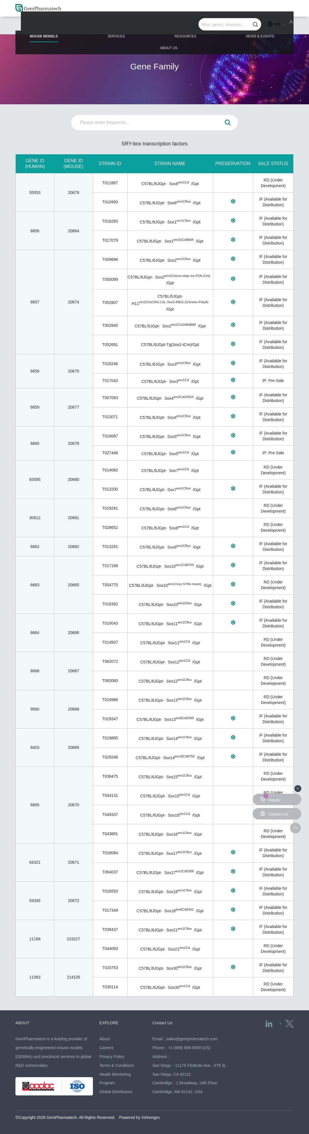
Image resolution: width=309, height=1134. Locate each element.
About (104, 1039)
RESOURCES (154, 26)
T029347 (110, 719)
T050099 (110, 279)
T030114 (110, 987)
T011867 (110, 183)
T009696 (110, 259)
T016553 (110, 891)
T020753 (110, 967)
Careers (106, 1047)
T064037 (110, 872)
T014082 (110, 470)
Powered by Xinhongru (139, 1117)
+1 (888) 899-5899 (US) (189, 1047)
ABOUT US (271, 26)
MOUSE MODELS (43, 28)
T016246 (110, 363)
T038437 (110, 929)
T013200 (110, 489)
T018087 (110, 436)
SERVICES (100, 26)
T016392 (110, 604)
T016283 (110, 221)
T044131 (110, 795)
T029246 (110, 757)
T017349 (110, 910)
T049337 (110, 814)
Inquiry (270, 798)
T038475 (110, 776)
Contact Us (163, 1022)
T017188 (110, 565)
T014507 (110, 642)
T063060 (110, 680)
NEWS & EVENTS (214, 26)
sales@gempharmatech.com (191, 1039)
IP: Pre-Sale (273, 380)
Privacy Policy (111, 1056)
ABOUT (22, 1022)
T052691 (110, 344)
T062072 (110, 661)
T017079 (110, 240)
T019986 (110, 699)
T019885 (110, 738)
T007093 (110, 397)
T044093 (110, 948)
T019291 (110, 508)
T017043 (110, 380)
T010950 (110, 202)
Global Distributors (115, 1091)
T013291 (110, 546)
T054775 (110, 585)
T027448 (110, 453)
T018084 (110, 853)
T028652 (110, 527)
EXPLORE (109, 1022)
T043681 (110, 833)
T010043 (110, 623)
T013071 (110, 417)
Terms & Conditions (116, 1065)
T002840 (110, 325)
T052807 (110, 302)
